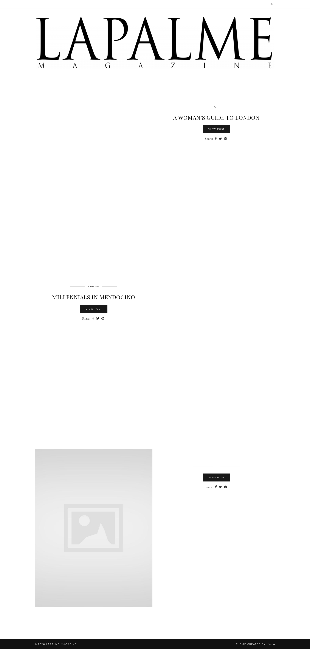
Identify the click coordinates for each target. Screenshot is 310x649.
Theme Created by (255, 644)
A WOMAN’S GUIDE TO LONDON (216, 117)
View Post (216, 129)
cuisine (93, 286)
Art (216, 107)
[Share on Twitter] (220, 138)
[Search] (272, 4)
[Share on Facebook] (216, 138)
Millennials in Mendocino (93, 297)
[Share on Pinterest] (225, 138)
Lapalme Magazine (61, 644)
